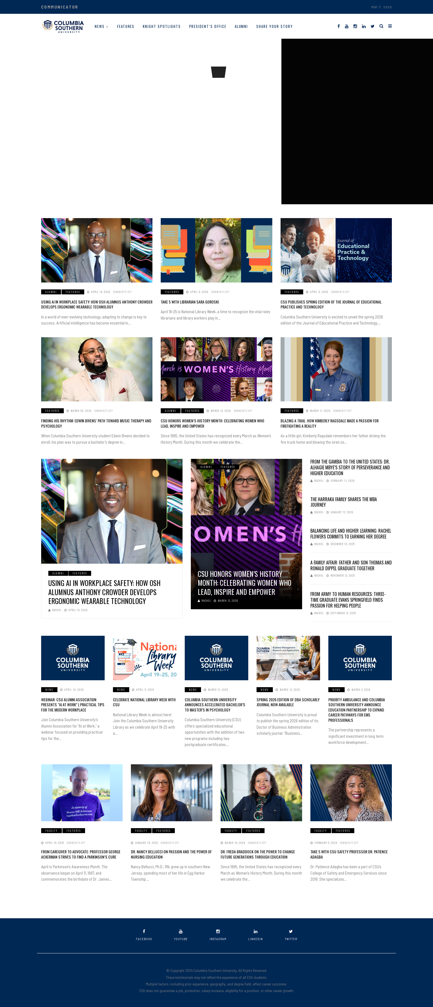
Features (126, 26)
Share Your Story (274, 26)
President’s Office (207, 26)
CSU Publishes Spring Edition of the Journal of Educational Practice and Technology (330, 304)
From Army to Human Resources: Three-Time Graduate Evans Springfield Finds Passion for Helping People (348, 599)
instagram (218, 934)
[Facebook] (338, 25)
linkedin (255, 934)
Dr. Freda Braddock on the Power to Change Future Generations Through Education (257, 853)
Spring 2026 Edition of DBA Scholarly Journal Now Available (287, 701)
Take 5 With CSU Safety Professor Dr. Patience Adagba (348, 853)
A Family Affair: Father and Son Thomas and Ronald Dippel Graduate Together (351, 565)
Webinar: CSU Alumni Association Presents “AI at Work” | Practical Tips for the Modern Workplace (72, 704)
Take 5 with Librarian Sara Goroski (189, 302)
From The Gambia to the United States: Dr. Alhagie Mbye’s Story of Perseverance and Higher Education (350, 467)
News (100, 26)
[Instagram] (355, 25)
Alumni (241, 26)
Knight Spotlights (162, 26)
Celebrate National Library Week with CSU (144, 701)
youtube (181, 934)
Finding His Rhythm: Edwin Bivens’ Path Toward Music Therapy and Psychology (95, 423)
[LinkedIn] (364, 25)
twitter (291, 934)
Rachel (55, 609)
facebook (144, 934)
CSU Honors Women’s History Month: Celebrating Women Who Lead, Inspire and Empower (216, 423)
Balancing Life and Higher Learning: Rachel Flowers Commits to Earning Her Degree (350, 533)
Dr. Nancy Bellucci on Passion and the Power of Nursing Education (170, 853)
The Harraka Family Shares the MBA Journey (343, 502)
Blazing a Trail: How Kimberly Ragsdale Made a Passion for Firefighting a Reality (329, 423)
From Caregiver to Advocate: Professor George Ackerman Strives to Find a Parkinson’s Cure (80, 853)
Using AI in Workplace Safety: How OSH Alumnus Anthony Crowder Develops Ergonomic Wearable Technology (95, 304)
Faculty (51, 830)
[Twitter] (372, 25)
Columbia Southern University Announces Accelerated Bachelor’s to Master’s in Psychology (214, 704)
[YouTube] (346, 25)
